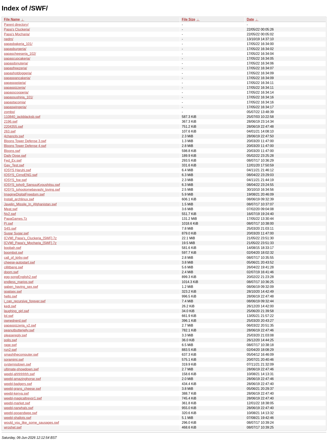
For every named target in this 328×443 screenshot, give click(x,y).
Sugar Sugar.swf (16, 233)
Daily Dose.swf (15, 155)
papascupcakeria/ (17, 58)
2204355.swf (13, 126)
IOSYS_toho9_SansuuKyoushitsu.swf (32, 185)
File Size (188, 19)
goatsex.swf (13, 291)
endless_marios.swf (18, 282)
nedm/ (8, 39)
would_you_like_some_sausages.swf (31, 422)
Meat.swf (10, 209)
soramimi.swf (13, 359)
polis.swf (10, 340)
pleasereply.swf (15, 335)
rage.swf (10, 345)
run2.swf (10, 350)
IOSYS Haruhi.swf (17, 170)
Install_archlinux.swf (19, 199)
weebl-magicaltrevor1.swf (23, 398)
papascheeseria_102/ (20, 53)
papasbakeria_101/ (18, 44)
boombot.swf (13, 252)
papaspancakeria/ (17, 78)
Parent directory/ (16, 24)
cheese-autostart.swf (19, 262)
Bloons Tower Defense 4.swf (25, 146)
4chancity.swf (14, 136)
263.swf (9, 131)
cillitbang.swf (13, 267)
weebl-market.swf (17, 403)
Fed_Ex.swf (13, 160)
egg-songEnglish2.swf (20, 277)
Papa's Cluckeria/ (17, 29)
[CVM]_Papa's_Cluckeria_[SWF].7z (30, 238)
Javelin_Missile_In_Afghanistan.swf (30, 204)
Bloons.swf (12, 151)
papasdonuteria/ (16, 63)
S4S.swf (10, 228)
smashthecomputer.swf (21, 354)
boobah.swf (12, 248)
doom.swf (11, 272)
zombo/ (9, 112)
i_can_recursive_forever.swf (24, 301)
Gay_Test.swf (14, 165)
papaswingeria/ (15, 107)
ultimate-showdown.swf (21, 369)
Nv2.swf (10, 214)
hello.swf (10, 296)
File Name (12, 19)
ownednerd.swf (15, 320)
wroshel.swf (13, 427)
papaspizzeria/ (15, 87)
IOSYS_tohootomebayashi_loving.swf (32, 189)
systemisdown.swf (17, 364)
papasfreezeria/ (15, 68)
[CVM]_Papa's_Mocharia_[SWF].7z (30, 243)
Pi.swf (8, 223)
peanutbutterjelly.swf (19, 330)
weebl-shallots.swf (17, 418)
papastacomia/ (15, 102)
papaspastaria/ (15, 83)
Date (250, 19)
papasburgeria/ (15, 49)
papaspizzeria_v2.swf (20, 325)
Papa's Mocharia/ (17, 34)
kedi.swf (10, 306)
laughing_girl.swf (16, 311)
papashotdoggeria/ (18, 73)
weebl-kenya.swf (16, 393)
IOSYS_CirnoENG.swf (20, 175)
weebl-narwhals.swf (18, 408)
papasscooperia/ (16, 92)
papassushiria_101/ (18, 97)
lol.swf (8, 316)
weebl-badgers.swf (18, 384)
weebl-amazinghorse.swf (22, 379)
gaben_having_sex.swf (21, 286)
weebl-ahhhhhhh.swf (19, 374)
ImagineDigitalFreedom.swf (24, 194)
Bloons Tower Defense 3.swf (25, 141)
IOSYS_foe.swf (15, 180)
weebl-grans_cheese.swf (22, 388)
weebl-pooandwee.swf (20, 413)
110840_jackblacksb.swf (22, 116)
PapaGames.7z (15, 218)
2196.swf (10, 121)
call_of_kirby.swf (16, 257)
